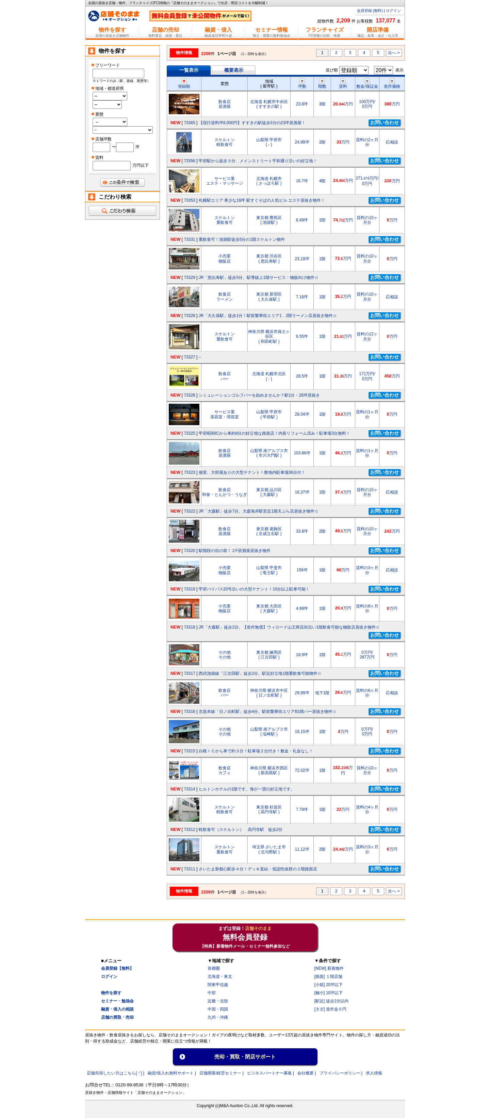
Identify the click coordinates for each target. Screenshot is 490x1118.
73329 (189, 277)
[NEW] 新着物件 (329, 968)
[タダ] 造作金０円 (330, 1009)
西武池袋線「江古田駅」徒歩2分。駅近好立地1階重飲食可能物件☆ (260, 673)
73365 (189, 122)
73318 (189, 627)
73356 (189, 160)
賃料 (343, 84)
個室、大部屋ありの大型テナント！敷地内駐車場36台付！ (252, 472)
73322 (189, 511)
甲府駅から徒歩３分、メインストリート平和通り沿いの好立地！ (258, 160)
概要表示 (233, 70)
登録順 (184, 84)
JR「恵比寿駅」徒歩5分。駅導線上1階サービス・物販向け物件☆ (258, 277)
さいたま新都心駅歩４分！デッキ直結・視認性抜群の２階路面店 (258, 869)
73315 (189, 751)
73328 (189, 315)
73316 (189, 711)
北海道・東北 (220, 976)
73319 (189, 589)
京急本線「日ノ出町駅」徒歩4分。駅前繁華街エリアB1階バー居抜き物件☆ (268, 711)
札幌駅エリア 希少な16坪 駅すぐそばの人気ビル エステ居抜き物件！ (262, 200)
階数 (322, 84)
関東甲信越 (218, 984)
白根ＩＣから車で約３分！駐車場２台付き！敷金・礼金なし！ (256, 751)
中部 (212, 992)
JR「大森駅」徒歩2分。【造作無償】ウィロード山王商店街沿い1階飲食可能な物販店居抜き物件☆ (289, 627)
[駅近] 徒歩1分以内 (331, 1001)
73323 (189, 472)
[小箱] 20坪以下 (328, 984)
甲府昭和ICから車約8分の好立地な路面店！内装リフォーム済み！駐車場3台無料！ (274, 433)
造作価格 (392, 84)
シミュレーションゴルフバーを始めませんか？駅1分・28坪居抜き (259, 395)
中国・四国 (218, 1009)
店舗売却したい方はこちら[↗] (114, 1073)
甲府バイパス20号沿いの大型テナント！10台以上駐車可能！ (254, 589)
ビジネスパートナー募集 (269, 1073)
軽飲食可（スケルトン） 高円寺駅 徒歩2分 (241, 829)
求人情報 (374, 1073)
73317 (189, 673)
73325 (189, 433)
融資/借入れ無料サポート (171, 1073)
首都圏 (214, 968)
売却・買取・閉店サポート (245, 1056)
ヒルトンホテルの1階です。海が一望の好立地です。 (247, 789)
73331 (189, 239)
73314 (189, 789)
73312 (189, 829)
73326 (189, 395)
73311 (189, 869)
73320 (189, 550)
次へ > (393, 52)
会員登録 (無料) (370, 11)
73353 (189, 200)
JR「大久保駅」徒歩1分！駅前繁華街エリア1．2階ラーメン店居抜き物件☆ (268, 315)
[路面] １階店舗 (328, 976)
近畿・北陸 (218, 1001)
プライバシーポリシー (340, 1073)
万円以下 (140, 165)
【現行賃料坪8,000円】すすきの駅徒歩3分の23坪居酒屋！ (252, 122)
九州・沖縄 (218, 1017)
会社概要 (305, 1073)
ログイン (393, 11)
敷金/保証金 (367, 84)
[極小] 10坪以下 (328, 992)
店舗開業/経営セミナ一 (220, 1073)
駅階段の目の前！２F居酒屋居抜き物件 (235, 550)
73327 (189, 357)
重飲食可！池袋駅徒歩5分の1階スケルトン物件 (242, 239)
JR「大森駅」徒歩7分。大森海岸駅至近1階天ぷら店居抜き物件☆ (258, 511)
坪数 (302, 84)
